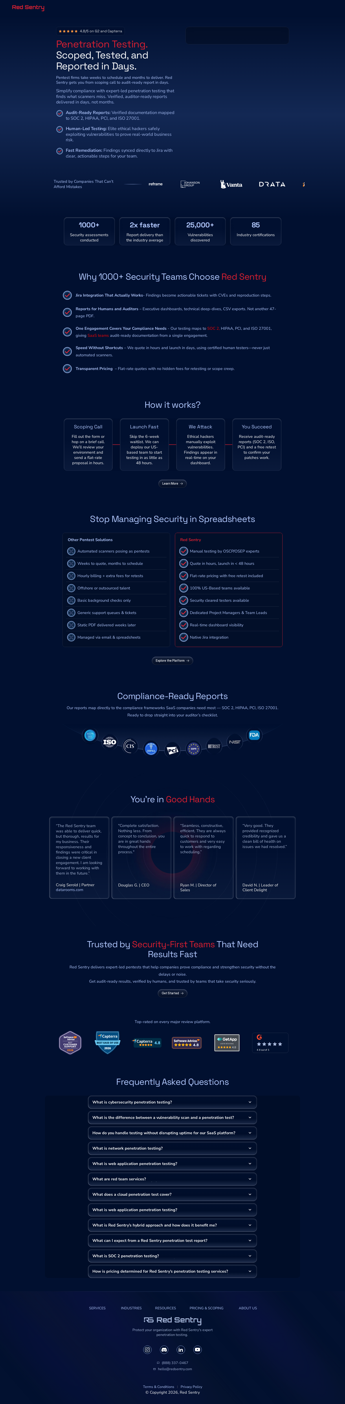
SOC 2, (213, 328)
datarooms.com (69, 889)
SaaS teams (98, 335)
